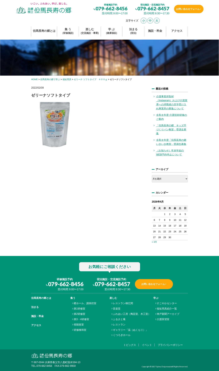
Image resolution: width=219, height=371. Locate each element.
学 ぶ (111, 31)
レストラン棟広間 (123, 303)
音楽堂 (116, 308)
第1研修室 (79, 308)
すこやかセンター (167, 303)
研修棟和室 (80, 330)
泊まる (133, 31)
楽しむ (90, 31)
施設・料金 (155, 30)
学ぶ (155, 298)
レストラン (119, 324)
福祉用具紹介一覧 (167, 308)
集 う (68, 31)
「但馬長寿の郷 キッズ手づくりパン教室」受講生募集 (171, 129)
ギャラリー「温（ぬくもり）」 (130, 330)
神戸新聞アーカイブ (168, 314)
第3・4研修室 (81, 319)
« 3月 (154, 242)
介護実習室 (163, 319)
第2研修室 (79, 314)
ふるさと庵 (119, 319)
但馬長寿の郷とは (44, 30)
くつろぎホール (121, 335)
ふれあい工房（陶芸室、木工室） (132, 314)
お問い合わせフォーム (186, 9)
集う (72, 298)
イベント (147, 345)
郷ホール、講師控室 (85, 303)
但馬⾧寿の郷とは (41, 298)
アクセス (176, 30)
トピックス (129, 345)
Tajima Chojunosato (164, 367)
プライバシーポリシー (170, 345)
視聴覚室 (79, 324)
